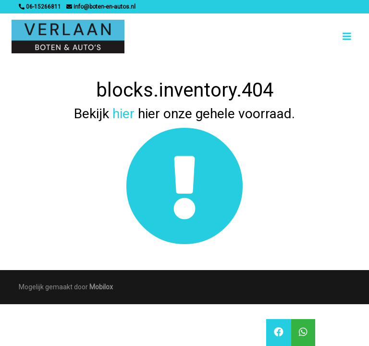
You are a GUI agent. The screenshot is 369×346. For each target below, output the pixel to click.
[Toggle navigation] (346, 36)
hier (123, 114)
